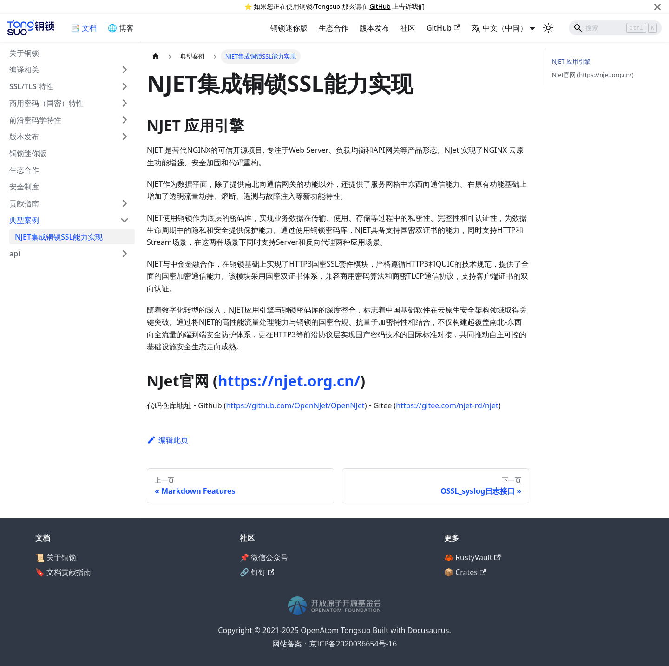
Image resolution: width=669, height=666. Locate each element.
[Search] (615, 27)
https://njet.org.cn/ (289, 381)
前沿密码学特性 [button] (35, 120)
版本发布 (374, 28)
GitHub (379, 6)
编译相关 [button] (24, 70)
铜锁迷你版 (289, 28)
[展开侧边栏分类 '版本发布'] (124, 136)
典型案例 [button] (24, 220)
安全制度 (24, 187)
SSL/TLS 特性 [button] (31, 86)
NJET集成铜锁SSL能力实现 (59, 237)
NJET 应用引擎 (571, 61)
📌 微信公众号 (264, 557)
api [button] (14, 253)
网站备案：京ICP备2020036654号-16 (334, 644)
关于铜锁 (24, 53)
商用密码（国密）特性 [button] (46, 103)
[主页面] (155, 56)
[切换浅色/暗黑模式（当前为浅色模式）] (548, 27)
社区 (407, 28)
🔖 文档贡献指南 (63, 572)
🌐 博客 (121, 28)
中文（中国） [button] (499, 28)
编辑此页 (167, 440)
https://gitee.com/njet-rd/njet (447, 405)
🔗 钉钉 (257, 572)
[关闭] (657, 6)
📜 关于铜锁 (55, 557)
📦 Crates (465, 572)
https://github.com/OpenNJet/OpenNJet (295, 405)
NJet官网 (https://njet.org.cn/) (593, 75)
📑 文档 (84, 28)
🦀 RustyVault (472, 557)
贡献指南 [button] (24, 203)
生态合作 (333, 28)
